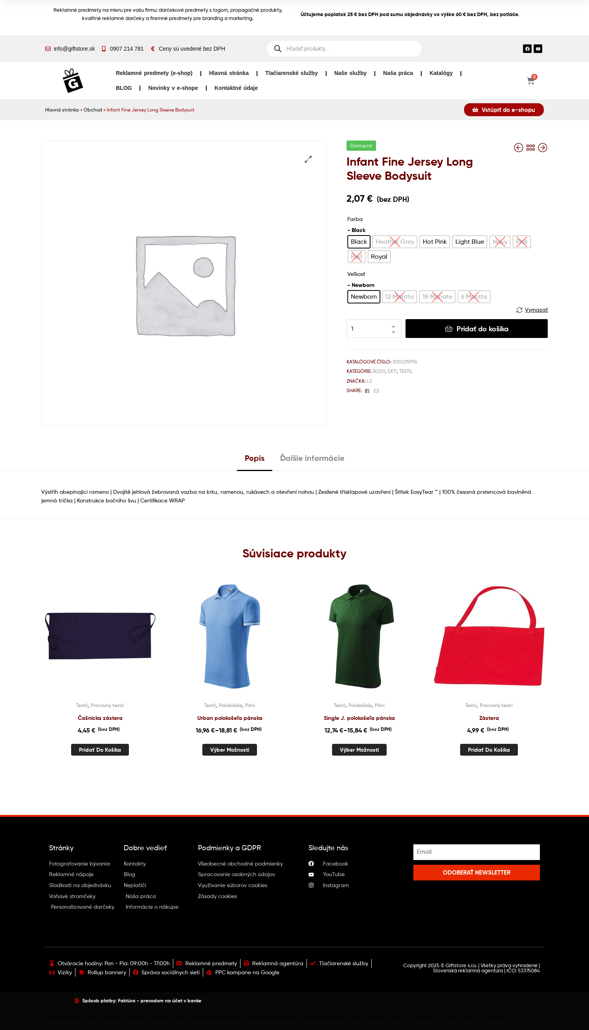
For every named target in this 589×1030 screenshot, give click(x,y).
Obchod (93, 110)
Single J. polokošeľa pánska (359, 717)
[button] (308, 159)
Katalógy (441, 73)
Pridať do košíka (482, 328)
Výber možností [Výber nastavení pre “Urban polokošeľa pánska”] (229, 749)
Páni (250, 705)
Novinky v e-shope (173, 88)
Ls (369, 381)
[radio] (359, 242)
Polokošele (230, 705)
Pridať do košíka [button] (100, 749)
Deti (392, 371)
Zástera (489, 717)
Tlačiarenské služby (291, 73)
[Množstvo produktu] (374, 328)
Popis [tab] (254, 458)
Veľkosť (356, 273)
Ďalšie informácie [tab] (312, 458)
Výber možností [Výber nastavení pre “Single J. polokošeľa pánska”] (359, 749)
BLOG (124, 88)
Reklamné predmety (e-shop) (154, 73)
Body (379, 371)
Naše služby (350, 73)
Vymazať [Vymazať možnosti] (536, 309)
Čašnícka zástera (100, 717)
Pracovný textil (107, 705)
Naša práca (398, 73)
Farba (355, 218)
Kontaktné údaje (236, 88)
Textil (406, 371)
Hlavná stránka (229, 73)
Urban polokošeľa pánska (229, 717)
